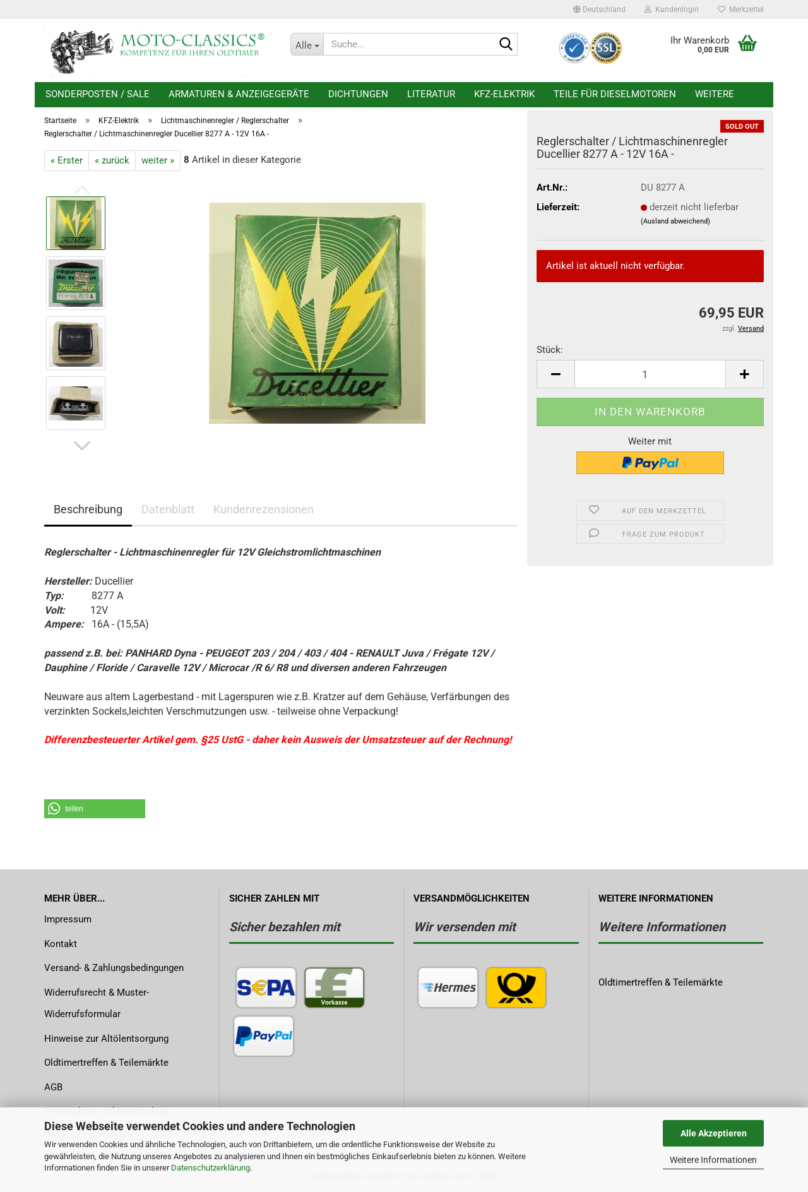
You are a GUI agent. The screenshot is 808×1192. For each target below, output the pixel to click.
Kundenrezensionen (263, 509)
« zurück (112, 160)
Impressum (68, 919)
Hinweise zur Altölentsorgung (106, 1038)
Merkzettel (741, 9)
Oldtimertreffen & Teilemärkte (106, 1062)
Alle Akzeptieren (713, 1133)
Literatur (431, 94)
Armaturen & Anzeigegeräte (239, 94)
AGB (53, 1087)
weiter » (157, 160)
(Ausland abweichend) (675, 221)
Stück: (550, 349)
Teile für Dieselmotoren (615, 94)
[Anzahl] (650, 374)
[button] (599, 9)
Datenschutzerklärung (210, 1167)
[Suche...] (306, 44)
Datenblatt (167, 509)
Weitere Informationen (713, 1160)
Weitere (714, 94)
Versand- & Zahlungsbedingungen (114, 968)
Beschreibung (88, 509)
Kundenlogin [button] (672, 9)
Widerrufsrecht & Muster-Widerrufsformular (96, 1003)
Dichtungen (358, 94)
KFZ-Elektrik (504, 94)
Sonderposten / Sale (97, 94)
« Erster (66, 160)
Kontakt (60, 944)
